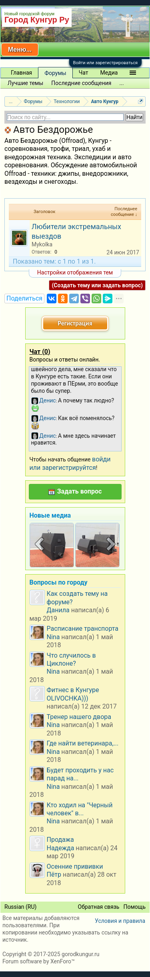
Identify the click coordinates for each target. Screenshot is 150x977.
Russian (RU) (20, 907)
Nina (53, 637)
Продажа (60, 839)
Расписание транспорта (83, 628)
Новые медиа (50, 515)
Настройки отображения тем (75, 272)
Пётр (54, 874)
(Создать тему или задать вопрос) (97, 285)
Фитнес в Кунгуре (73, 690)
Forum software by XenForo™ (38, 961)
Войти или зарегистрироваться (105, 62)
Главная (21, 72)
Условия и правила (120, 921)
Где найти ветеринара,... (83, 743)
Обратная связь (99, 907)
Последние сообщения (81, 83)
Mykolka (42, 244)
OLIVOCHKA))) (67, 698)
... (122, 83)
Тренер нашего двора (79, 717)
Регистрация (75, 323)
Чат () (40, 351)
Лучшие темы (25, 83)
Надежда (60, 848)
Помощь (134, 907)
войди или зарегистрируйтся (70, 463)
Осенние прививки (75, 866)
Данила (58, 610)
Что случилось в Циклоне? (71, 659)
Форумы (55, 73)
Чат (83, 72)
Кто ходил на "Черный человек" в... (80, 809)
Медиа (109, 72)
